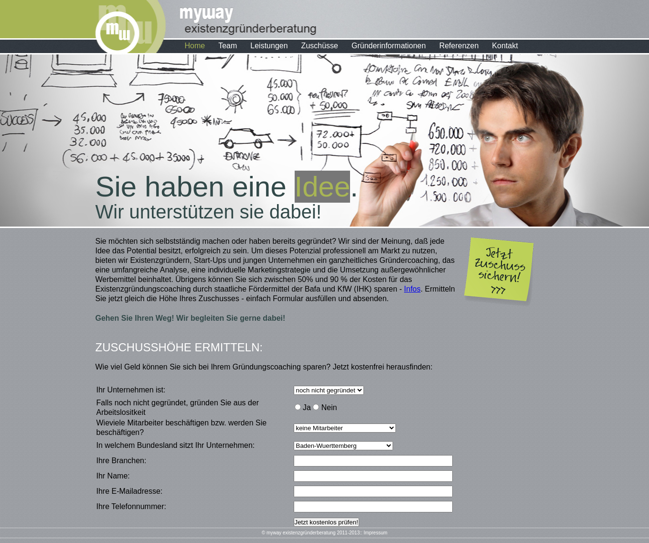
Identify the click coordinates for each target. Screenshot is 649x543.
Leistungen (268, 46)
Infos (412, 289)
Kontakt (505, 46)
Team (227, 46)
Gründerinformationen (388, 46)
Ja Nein (316, 407)
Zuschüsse (319, 46)
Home (195, 46)
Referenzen (459, 46)
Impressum (375, 532)
